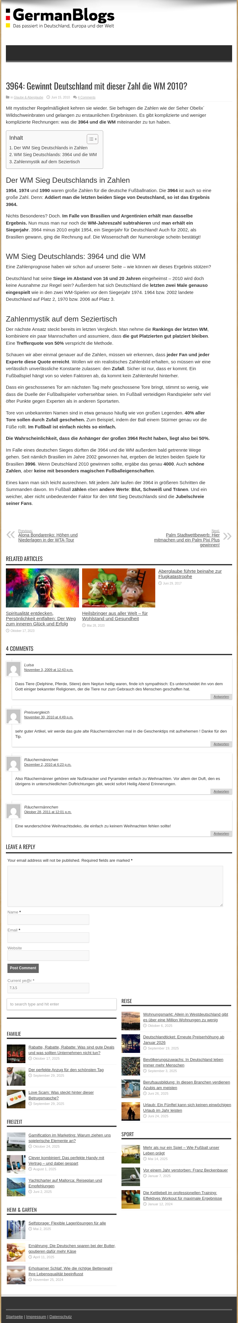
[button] (89, 139)
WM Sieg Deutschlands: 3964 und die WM (55, 154)
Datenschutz (60, 1316)
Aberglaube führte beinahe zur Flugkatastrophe (190, 573)
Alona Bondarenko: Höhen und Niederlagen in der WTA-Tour (56, 535)
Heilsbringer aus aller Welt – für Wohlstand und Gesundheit (115, 616)
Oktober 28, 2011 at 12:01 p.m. (48, 812)
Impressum (36, 1316)
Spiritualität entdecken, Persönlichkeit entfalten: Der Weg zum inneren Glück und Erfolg (41, 618)
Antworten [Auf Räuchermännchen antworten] (221, 791)
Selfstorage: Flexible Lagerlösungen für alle (67, 1223)
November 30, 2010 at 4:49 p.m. (48, 717)
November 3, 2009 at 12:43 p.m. (48, 670)
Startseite (14, 1316)
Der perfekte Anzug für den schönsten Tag (66, 1069)
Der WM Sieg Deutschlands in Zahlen (51, 147)
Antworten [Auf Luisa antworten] (221, 697)
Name (12, 912)
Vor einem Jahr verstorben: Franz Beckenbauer (185, 1170)
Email (12, 930)
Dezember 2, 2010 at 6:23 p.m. (47, 764)
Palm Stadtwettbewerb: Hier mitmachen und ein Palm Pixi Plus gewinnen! (182, 538)
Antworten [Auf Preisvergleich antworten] (221, 744)
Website (14, 948)
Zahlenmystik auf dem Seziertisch (47, 161)
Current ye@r (20, 980)
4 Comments (86, 97)
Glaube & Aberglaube (28, 97)
